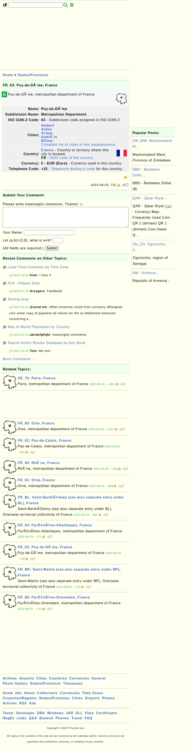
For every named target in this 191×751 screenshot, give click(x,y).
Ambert (47, 125)
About (29, 697)
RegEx (8, 722)
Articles (10, 707)
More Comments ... (19, 363)
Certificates (106, 717)
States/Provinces (33, 75)
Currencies (79, 682)
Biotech (46, 722)
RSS (23, 707)
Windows (55, 717)
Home (8, 75)
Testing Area (18, 303)
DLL (79, 717)
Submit (51, 252)
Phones (62, 722)
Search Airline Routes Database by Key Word (46, 347)
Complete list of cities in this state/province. (78, 144)
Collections (47, 697)
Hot (18, 697)
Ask (32, 707)
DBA (41, 717)
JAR (69, 717)
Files (89, 717)
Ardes (46, 129)
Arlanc (47, 133)
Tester (8, 717)
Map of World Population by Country (39, 331)
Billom (47, 141)
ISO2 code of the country (71, 158)
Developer (25, 717)
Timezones (72, 688)
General (98, 682)
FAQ (89, 722)
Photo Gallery (15, 688)
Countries (58, 682)
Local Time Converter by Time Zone (38, 271)
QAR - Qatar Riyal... (150, 198)
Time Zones (92, 697)
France (47, 150)
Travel (76, 722)
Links (22, 722)
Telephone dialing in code (73, 169)
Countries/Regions (20, 702)
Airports (26, 682)
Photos (108, 702)
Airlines (10, 682)
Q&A (33, 722)
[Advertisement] (66, 40)
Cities (41, 682)
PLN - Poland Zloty (24, 287)
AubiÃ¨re (49, 137)
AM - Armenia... (146, 273)
